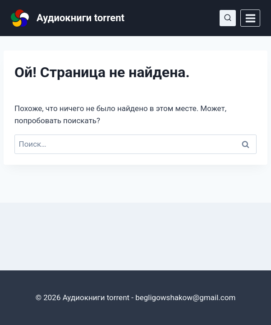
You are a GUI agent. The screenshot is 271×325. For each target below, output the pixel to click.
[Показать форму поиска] (228, 18)
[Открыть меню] (250, 18)
